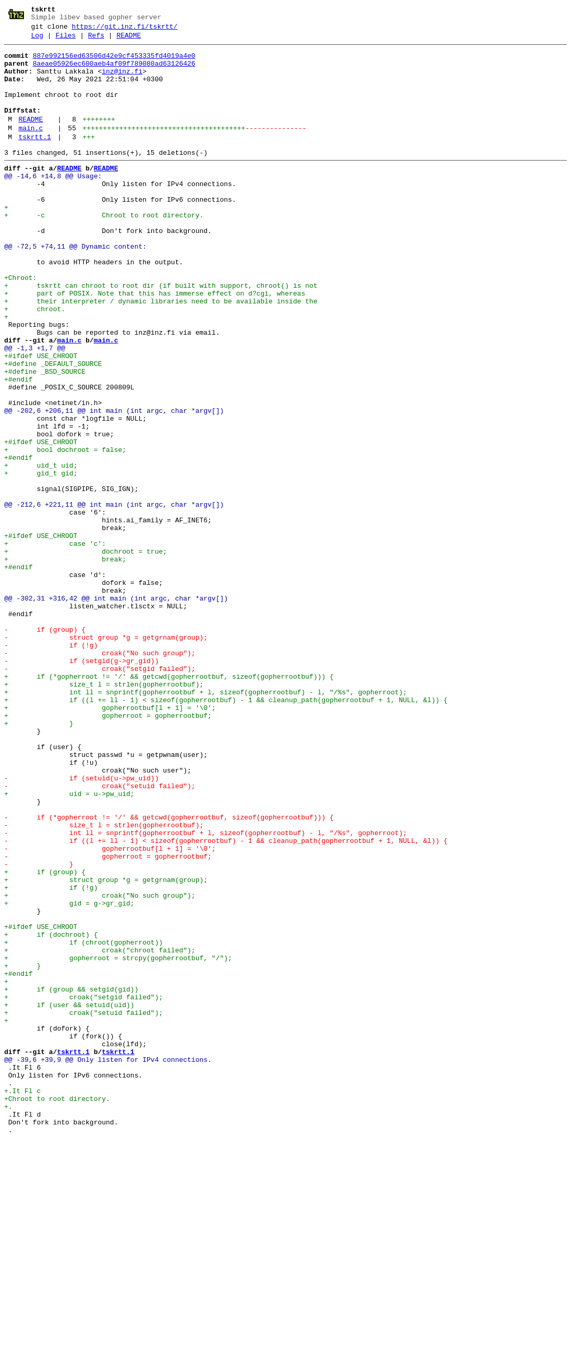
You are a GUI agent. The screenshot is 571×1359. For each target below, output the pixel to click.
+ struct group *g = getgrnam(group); (106, 1047)
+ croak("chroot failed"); (100, 1131)
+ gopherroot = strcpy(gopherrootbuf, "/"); (118, 1141)
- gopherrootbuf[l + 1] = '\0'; (110, 1009)
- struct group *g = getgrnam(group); (106, 756)
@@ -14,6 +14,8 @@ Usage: (53, 202)
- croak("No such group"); (100, 775)
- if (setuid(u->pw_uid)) (81, 925)
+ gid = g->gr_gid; (69, 1075)
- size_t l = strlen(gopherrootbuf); (103, 981)
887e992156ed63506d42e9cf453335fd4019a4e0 (114, 62)
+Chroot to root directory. (57, 1310)
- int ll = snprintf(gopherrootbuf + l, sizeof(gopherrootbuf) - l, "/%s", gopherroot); (205, 991)
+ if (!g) (51, 1056)
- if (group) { (45, 747)
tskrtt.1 (34, 159)
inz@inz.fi (122, 80)
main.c (30, 148)
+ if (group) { (45, 1038)
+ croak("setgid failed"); (83, 1188)
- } (39, 1028)
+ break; (65, 662)
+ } (39, 859)
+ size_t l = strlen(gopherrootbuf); (103, 812)
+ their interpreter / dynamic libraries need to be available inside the (161, 353)
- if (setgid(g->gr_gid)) (81, 784)
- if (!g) (51, 765)
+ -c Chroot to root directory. (103, 249)
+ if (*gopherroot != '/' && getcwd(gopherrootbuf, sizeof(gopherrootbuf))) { (169, 803)
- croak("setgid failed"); (100, 794)
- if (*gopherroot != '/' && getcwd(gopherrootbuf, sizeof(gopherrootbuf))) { (169, 972)
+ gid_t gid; (40, 559)
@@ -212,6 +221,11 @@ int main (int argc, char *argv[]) (114, 597)
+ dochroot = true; (85, 653)
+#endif (18, 446)
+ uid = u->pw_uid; (69, 944)
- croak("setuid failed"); (100, 934)
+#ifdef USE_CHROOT (40, 418)
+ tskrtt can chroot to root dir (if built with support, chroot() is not (161, 334)
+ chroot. (34, 362)
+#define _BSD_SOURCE (45, 437)
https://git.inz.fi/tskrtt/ (125, 29)
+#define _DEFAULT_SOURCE (53, 428)
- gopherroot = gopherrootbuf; (108, 1019)
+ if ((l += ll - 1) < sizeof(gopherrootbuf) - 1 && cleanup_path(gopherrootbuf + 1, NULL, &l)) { (225, 831)
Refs (96, 40)
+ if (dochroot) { (51, 1113)
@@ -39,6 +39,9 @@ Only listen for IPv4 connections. (108, 1263)
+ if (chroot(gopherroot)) (83, 1122)
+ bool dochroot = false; (65, 531)
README (128, 40)
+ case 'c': (55, 643)
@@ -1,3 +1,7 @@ (34, 409)
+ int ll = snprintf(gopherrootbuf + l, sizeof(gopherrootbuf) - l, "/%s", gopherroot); (205, 822)
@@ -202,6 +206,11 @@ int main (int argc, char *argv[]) (114, 484)
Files (65, 40)
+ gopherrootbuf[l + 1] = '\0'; (110, 841)
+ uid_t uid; (40, 550)
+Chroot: (20, 324)
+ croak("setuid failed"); (83, 1206)
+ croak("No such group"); (100, 1066)
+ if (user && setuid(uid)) (69, 1197)
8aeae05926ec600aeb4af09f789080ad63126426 (114, 71)
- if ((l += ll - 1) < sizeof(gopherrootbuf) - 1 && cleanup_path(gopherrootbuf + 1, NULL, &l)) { (225, 1000)
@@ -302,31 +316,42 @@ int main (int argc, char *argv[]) (116, 709)
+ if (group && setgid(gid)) (71, 1178)
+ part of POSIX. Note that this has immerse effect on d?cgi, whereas (154, 343)
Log (37, 40)
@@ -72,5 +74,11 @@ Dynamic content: (75, 287)
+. (8, 1319)
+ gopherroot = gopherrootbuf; (108, 850)
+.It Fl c (22, 1300)
